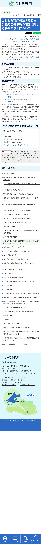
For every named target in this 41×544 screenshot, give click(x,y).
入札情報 (6, 320)
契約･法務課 (27, 15)
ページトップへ (35, 539)
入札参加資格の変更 (10, 237)
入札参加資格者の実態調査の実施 (15, 308)
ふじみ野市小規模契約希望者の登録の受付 (18, 312)
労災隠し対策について (11, 285)
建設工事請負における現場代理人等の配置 (18, 194)
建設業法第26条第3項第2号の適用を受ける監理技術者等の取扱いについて (21, 333)
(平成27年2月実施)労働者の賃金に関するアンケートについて (21, 179)
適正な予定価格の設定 (11, 173)
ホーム (12, 15)
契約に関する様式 (9, 273)
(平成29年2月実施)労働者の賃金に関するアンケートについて (21, 205)
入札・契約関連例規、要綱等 (13, 277)
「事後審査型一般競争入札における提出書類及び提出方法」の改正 (21, 339)
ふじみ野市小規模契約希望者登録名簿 (16, 251)
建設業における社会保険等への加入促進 (17, 218)
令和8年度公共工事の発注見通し (14, 247)
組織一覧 (19, 15)
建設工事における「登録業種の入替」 (16, 259)
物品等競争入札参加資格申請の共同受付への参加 (20, 297)
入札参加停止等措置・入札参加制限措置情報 (18, 281)
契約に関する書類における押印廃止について (19, 344)
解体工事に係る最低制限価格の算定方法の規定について (21, 264)
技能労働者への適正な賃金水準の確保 (16, 211)
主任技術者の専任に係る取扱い (14, 190)
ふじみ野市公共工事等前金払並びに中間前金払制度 (21, 293)
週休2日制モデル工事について (14, 324)
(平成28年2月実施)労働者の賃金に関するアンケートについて (21, 185)
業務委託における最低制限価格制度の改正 (18, 328)
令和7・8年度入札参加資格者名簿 (15, 269)
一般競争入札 (8, 316)
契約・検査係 (8, 168)
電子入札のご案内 (9, 226)
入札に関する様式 (9, 255)
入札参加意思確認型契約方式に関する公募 (18, 222)
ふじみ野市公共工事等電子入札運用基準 (17, 215)
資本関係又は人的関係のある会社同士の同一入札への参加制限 (21, 232)
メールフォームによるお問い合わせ (16, 145)
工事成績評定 (8, 289)
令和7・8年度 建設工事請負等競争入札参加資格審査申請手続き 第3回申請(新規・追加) (21, 302)
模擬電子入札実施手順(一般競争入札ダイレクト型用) (20, 199)
